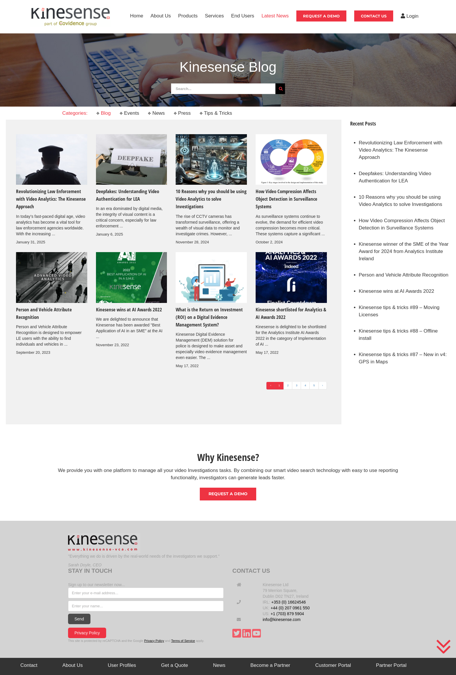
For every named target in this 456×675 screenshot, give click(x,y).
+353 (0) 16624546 (288, 602)
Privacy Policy (87, 633)
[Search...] (223, 88)
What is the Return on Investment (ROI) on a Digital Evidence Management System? (209, 317)
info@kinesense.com (281, 619)
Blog (103, 113)
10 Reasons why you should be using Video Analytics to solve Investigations (211, 199)
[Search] (280, 88)
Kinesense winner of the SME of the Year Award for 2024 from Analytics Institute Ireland (404, 251)
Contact (29, 665)
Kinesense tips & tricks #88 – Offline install (398, 334)
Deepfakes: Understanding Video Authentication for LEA (395, 177)
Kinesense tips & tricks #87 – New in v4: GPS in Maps (403, 358)
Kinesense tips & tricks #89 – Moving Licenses (399, 311)
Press (182, 113)
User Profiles (122, 665)
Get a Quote (174, 665)
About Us (73, 665)
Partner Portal (391, 665)
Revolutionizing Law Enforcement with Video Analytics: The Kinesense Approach (51, 199)
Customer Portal (333, 665)
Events (129, 113)
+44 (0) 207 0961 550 (289, 608)
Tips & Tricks (216, 113)
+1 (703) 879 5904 (287, 613)
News (156, 113)
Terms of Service (183, 640)
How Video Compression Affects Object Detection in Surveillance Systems (286, 199)
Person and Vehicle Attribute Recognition (403, 275)
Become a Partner (270, 665)
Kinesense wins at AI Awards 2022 (129, 309)
